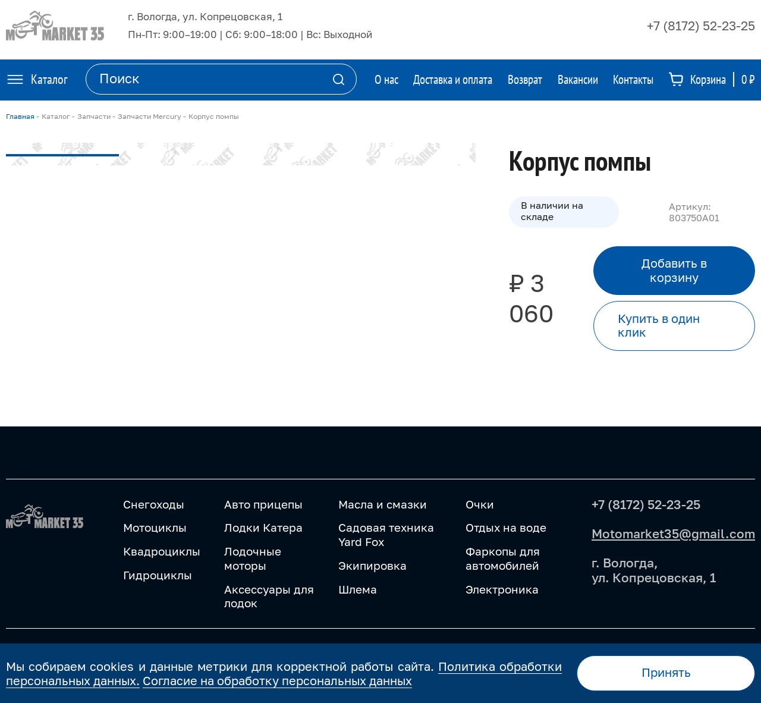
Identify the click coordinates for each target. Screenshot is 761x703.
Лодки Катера (263, 527)
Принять (666, 672)
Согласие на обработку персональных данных (277, 680)
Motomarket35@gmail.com (673, 533)
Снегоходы (153, 504)
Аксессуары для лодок (269, 596)
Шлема (357, 589)
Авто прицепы (263, 504)
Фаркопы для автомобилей (503, 558)
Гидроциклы (157, 575)
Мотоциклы (155, 527)
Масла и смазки (382, 504)
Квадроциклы (161, 551)
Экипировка (372, 565)
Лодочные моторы (252, 558)
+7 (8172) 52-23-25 (701, 25)
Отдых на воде (506, 527)
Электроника (502, 589)
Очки (480, 504)
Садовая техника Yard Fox (386, 534)
